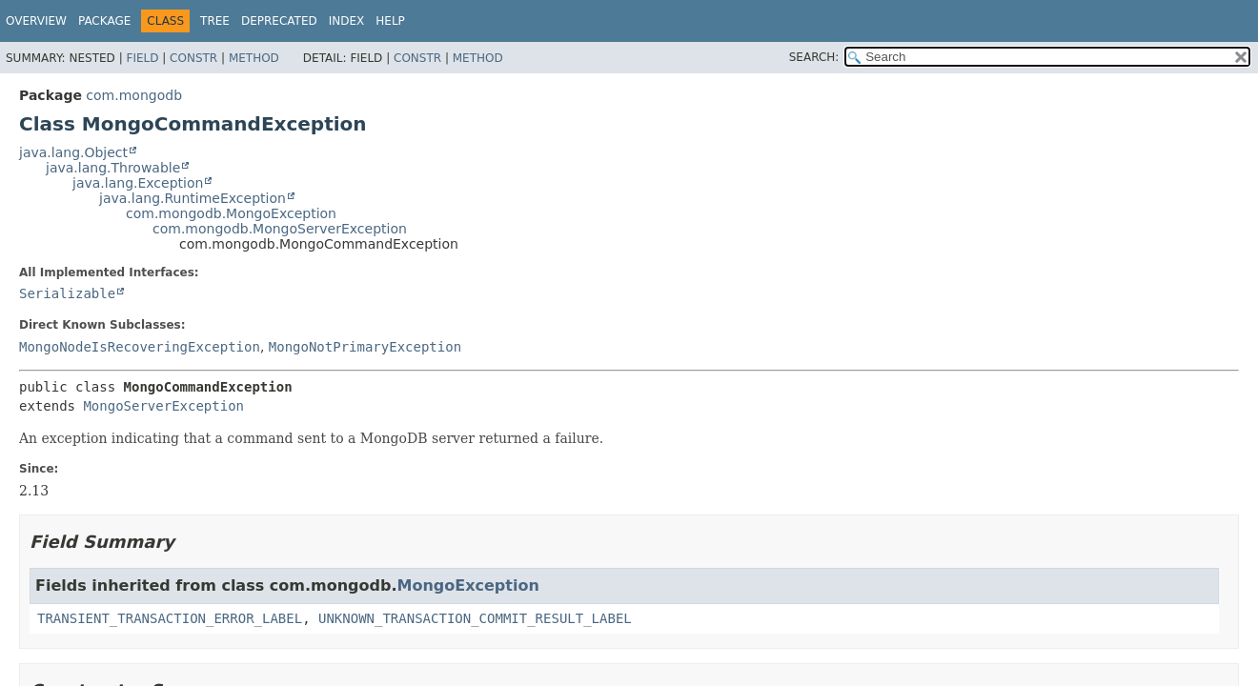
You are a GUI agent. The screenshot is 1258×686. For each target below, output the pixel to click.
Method (254, 58)
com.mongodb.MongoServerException (279, 228)
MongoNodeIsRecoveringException (139, 346)
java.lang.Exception (137, 183)
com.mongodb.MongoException (231, 213)
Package (104, 21)
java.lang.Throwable (113, 167)
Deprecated (279, 21)
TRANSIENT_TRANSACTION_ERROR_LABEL (169, 618)
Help (390, 21)
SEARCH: (814, 57)
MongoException (468, 585)
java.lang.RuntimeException (192, 198)
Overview (36, 21)
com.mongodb (134, 95)
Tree (215, 21)
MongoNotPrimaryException (365, 346)
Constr (193, 58)
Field (142, 58)
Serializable (67, 293)
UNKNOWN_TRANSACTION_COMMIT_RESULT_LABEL (475, 618)
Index (347, 21)
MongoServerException (163, 406)
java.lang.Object (73, 152)
